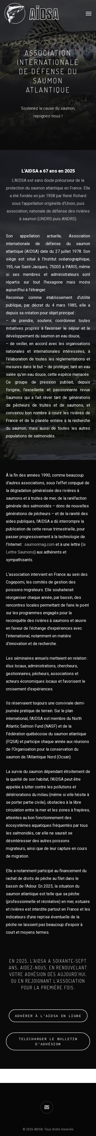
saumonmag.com (39, 544)
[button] (88, 13)
